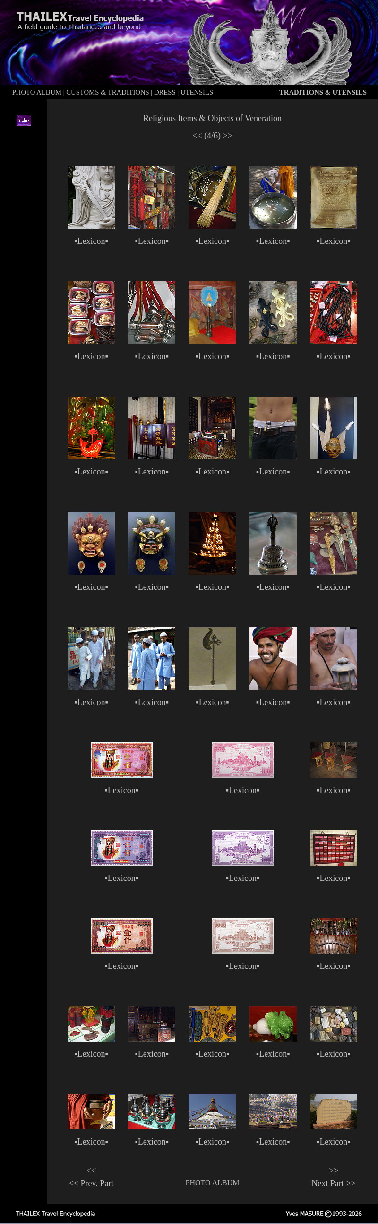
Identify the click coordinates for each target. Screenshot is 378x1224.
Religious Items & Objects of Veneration (212, 118)
